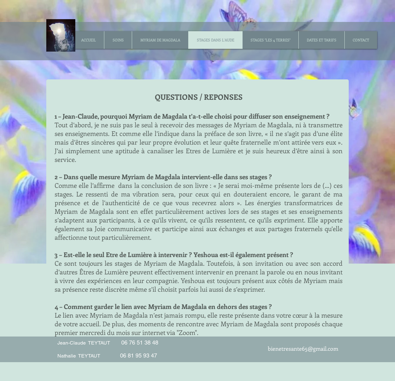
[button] (118, 40)
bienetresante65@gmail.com (303, 348)
